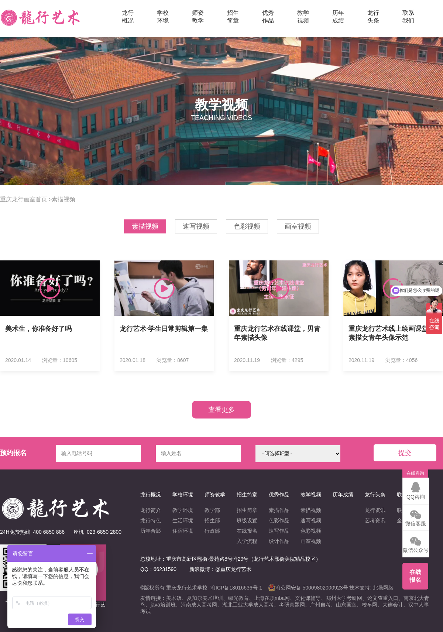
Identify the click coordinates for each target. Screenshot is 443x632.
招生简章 (247, 510)
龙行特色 (150, 520)
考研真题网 (292, 605)
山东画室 (346, 605)
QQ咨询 (416, 490)
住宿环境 (182, 531)
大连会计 (392, 605)
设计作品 (279, 541)
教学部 (212, 510)
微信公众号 (416, 543)
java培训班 (163, 605)
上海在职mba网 (272, 598)
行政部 (212, 531)
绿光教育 (238, 598)
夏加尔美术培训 (205, 598)
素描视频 (63, 199)
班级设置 (247, 520)
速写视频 (196, 226)
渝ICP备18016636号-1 (236, 588)
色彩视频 (247, 226)
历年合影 (150, 531)
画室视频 (298, 226)
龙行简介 (150, 510)
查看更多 (221, 409)
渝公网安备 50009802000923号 (308, 587)
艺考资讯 (375, 520)
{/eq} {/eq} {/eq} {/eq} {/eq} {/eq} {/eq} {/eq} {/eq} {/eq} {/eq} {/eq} (297, 453)
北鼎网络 (383, 588)
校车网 (369, 605)
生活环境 (182, 520)
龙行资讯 (375, 510)
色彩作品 (279, 520)
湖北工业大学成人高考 (248, 605)
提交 (405, 453)
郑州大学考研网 (344, 598)
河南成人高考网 (199, 605)
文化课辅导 (308, 598)
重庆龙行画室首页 (23, 199)
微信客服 (416, 517)
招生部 (212, 520)
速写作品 (279, 531)
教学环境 (182, 510)
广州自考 (320, 605)
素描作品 (279, 510)
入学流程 (247, 541)
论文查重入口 (382, 598)
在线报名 (247, 531)
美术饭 (174, 598)
